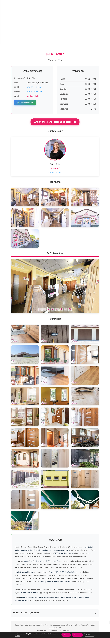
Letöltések (72, 615)
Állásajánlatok (40, 615)
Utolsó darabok (57, 615)
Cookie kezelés (81, 612)
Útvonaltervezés (25, 69)
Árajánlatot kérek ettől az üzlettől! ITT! (55, 88)
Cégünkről (11, 612)
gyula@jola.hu (33, 63)
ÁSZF (68, 612)
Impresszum (96, 612)
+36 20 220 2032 (34, 54)
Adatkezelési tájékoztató (50, 612)
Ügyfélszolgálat (27, 612)
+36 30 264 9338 (34, 58)
